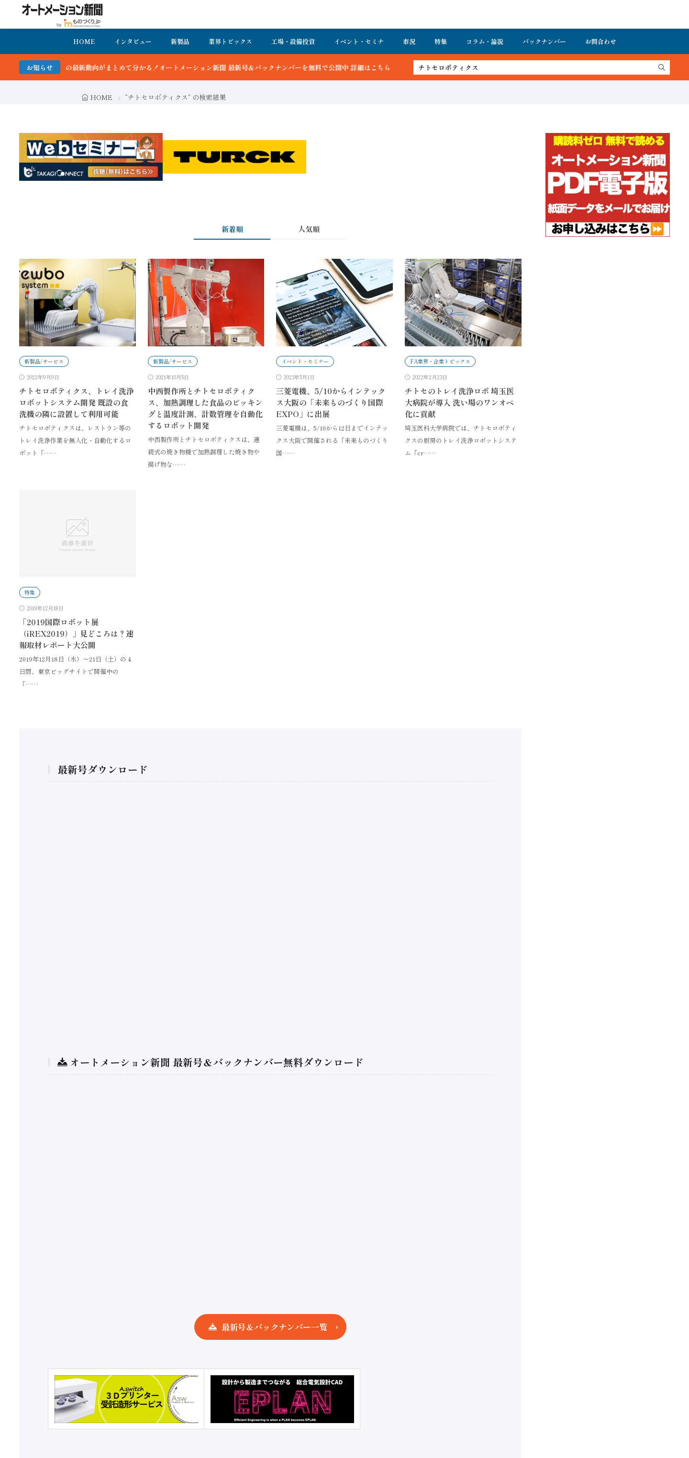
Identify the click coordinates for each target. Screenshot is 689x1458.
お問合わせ (600, 41)
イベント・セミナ (359, 41)
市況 (409, 41)
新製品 (180, 41)
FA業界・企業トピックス (440, 361)
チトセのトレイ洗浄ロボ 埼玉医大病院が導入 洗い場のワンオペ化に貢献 (459, 402)
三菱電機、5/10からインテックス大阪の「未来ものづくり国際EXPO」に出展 (331, 402)
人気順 (309, 229)
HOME (84, 41)
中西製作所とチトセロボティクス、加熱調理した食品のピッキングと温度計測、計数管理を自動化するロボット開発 (205, 408)
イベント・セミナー (305, 361)
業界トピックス (230, 41)
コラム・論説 (484, 41)
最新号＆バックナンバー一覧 (274, 1327)
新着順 (232, 229)
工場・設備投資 (293, 41)
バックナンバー (544, 41)
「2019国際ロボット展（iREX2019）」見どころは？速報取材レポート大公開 (76, 633)
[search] (661, 67)
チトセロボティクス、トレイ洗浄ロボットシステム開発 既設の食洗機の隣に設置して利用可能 (76, 402)
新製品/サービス (44, 361)
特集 (440, 41)
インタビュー (133, 41)
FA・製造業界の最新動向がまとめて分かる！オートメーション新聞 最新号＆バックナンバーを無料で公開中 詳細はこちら (227, 67)
